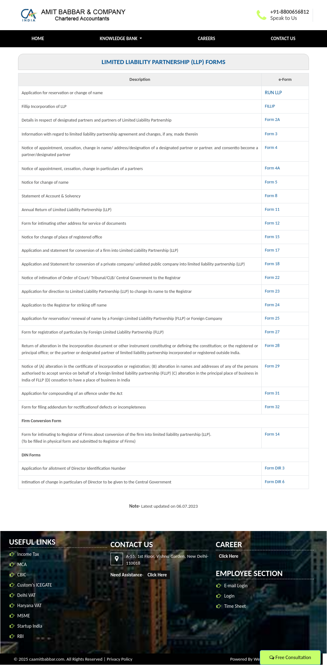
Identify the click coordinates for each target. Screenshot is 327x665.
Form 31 (272, 393)
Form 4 (271, 147)
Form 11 (272, 209)
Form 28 (272, 345)
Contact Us (283, 38)
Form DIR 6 (275, 481)
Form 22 (272, 277)
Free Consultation (290, 657)
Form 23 (272, 291)
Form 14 (272, 434)
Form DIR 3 (275, 468)
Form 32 (272, 406)
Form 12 (272, 223)
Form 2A (272, 119)
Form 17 (272, 250)
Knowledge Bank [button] (119, 38)
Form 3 (271, 133)
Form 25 (272, 318)
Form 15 (272, 236)
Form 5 (271, 182)
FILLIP (270, 106)
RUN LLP (273, 92)
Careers (206, 38)
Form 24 (272, 304)
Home (38, 38)
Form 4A (272, 168)
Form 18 (272, 263)
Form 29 (272, 366)
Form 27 (272, 332)
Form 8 (271, 195)
